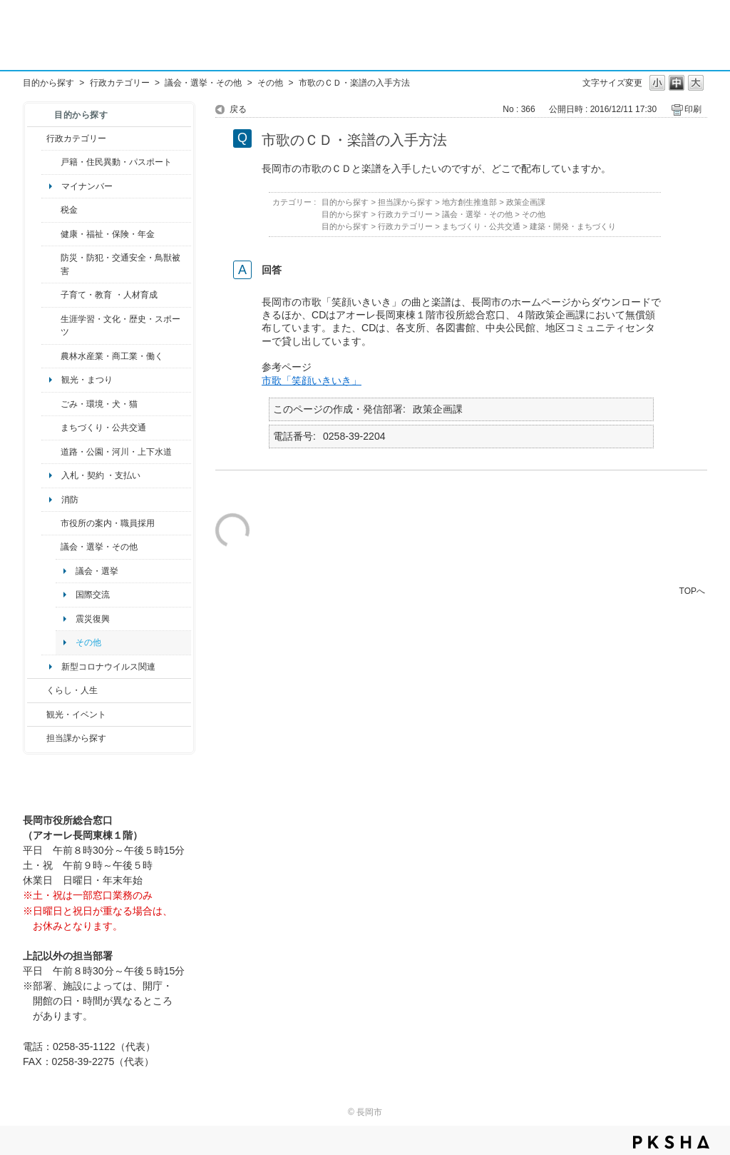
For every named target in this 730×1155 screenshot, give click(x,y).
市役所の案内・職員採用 (108, 523)
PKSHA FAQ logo (671, 1142)
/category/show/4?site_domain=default (51, 234)
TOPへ (692, 590)
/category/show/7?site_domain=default (51, 162)
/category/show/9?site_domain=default (37, 738)
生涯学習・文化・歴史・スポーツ (120, 325)
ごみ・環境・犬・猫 (99, 404)
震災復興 (93, 619)
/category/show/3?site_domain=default (37, 138)
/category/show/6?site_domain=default (51, 427)
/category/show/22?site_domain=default (51, 404)
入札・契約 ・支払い (100, 475)
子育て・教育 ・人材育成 (109, 295)
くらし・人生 (72, 690)
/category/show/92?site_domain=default (51, 209)
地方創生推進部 (469, 202)
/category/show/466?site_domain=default (51, 546)
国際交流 (93, 595)
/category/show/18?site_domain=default (37, 714)
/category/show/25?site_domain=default (51, 264)
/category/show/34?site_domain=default (51, 356)
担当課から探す (76, 738)
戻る (238, 109)
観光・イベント (76, 715)
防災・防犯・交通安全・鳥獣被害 (120, 264)
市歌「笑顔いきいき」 (311, 380)
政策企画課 (525, 202)
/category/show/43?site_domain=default (51, 326)
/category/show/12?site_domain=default (37, 690)
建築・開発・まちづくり (573, 226)
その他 (270, 83)
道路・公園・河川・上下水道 (116, 452)
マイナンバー (87, 186)
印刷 (692, 109)
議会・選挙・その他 (203, 83)
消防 (69, 500)
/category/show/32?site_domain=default (51, 523)
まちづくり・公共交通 (103, 428)
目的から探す (48, 83)
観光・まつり (87, 380)
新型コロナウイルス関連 (108, 667)
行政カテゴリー (120, 83)
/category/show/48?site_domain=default (51, 294)
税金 (69, 210)
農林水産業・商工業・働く (112, 356)
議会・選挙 (97, 571)
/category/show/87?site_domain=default (51, 451)
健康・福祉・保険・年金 (108, 234)
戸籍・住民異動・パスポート (116, 162)
